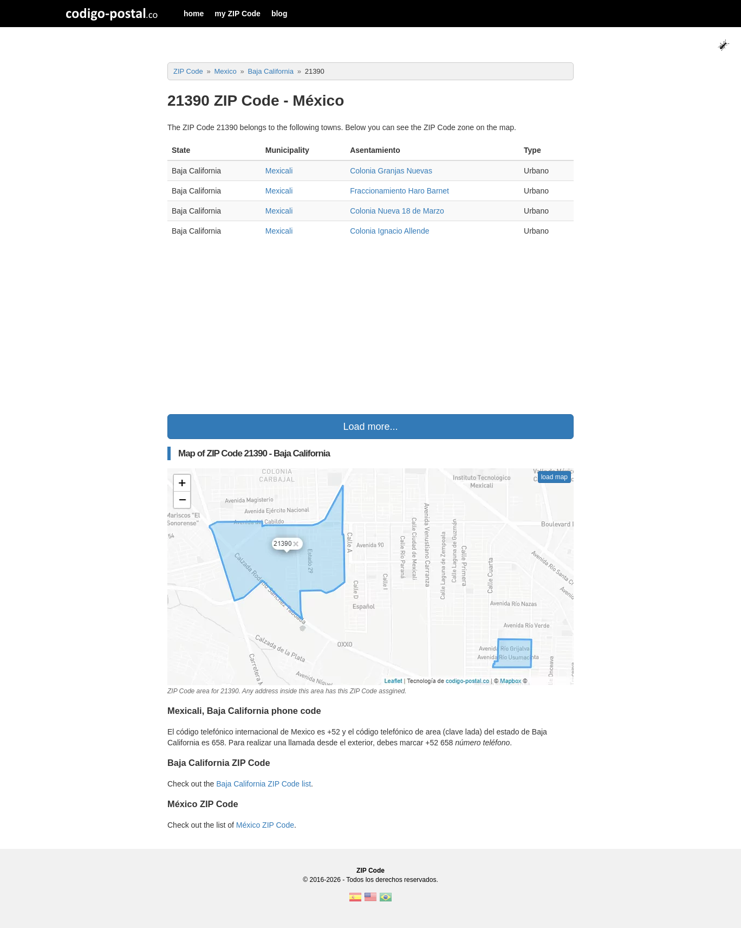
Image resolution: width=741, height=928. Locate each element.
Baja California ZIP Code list (263, 783)
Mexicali (279, 170)
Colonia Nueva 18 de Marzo (397, 211)
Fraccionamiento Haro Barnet (399, 190)
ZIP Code (370, 870)
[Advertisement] (370, 327)
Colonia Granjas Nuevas (391, 170)
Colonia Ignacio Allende (389, 231)
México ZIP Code (265, 825)
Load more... (370, 426)
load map (554, 477)
